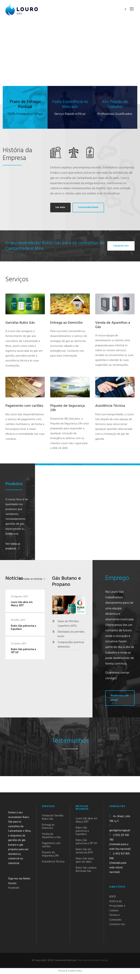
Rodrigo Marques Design (93, 960)
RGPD (112, 897)
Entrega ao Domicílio (66, 323)
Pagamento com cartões (24, 406)
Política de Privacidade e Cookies (117, 906)
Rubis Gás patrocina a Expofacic (23, 627)
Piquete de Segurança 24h (67, 408)
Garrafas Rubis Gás (20, 323)
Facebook (13, 888)
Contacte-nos (117, 924)
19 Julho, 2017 (18, 620)
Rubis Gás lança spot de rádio (85, 860)
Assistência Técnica (110, 406)
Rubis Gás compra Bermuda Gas (86, 869)
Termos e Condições (115, 917)
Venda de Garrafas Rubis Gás (52, 817)
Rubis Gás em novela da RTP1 (84, 851)
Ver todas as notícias (30, 579)
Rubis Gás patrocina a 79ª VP (23, 651)
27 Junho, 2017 (18, 644)
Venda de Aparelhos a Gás (112, 325)
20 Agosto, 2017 (19, 597)
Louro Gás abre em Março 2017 (22, 604)
